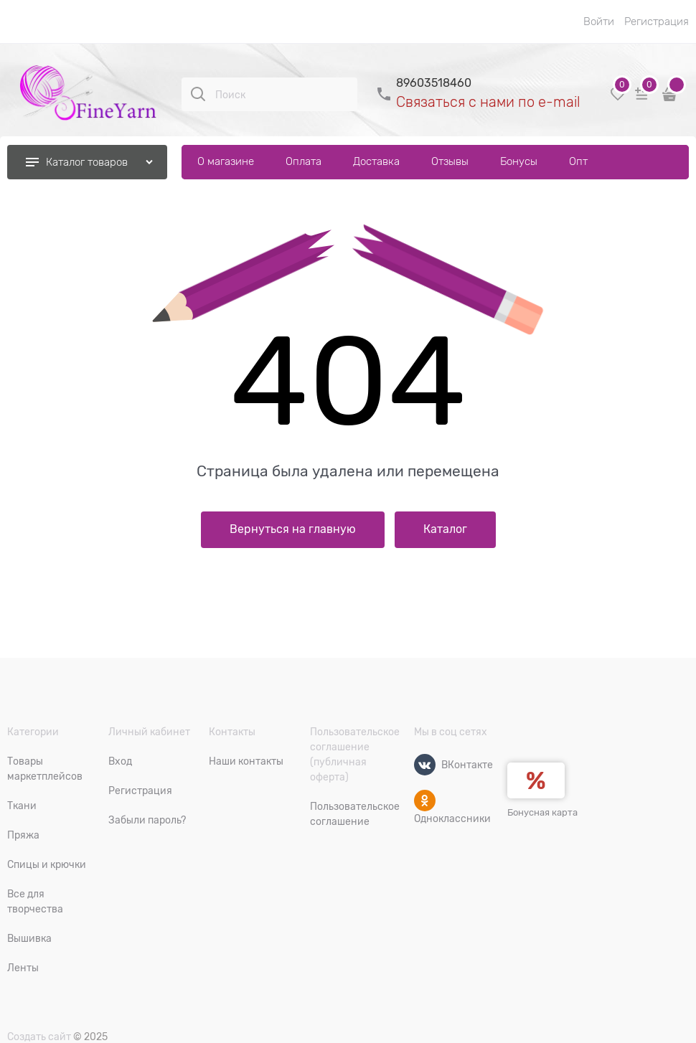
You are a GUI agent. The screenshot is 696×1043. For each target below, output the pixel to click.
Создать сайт (39, 1036)
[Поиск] (198, 94)
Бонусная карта (542, 812)
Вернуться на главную (293, 529)
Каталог (445, 529)
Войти (598, 21)
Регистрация (656, 21)
